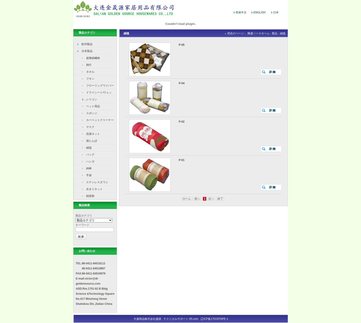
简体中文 (241, 12)
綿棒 (89, 168)
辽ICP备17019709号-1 (214, 318)
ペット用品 (93, 106)
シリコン (91, 99)
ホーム (187, 198)
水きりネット (94, 189)
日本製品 (87, 51)
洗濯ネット (93, 134)
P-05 (181, 44)
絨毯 (89, 147)
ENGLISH (259, 12)
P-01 (181, 160)
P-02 (181, 121)
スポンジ (91, 113)
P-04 (181, 83)
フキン (90, 78)
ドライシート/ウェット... (97, 93)
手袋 (89, 175)
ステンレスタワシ (97, 182)
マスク (90, 127)
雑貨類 (90, 196)
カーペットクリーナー (100, 120)
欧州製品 (87, 44)
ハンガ (90, 161)
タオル (90, 71)
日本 (276, 12)
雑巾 (89, 64)
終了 (220, 198)
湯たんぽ (91, 140)
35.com (193, 318)
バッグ (90, 154)
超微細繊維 (93, 58)
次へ (211, 198)
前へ (197, 198)
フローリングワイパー (100, 85)
